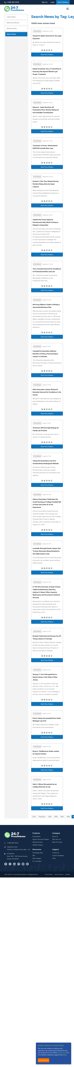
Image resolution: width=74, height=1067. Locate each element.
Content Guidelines (58, 855)
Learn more (62, 1053)
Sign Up (44, 2)
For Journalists (37, 861)
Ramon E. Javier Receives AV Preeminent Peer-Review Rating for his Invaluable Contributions (46, 110)
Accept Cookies (43, 1060)
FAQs (54, 858)
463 (49, 816)
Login (52, 2)
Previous (42, 816)
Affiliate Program (38, 845)
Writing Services (38, 842)
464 (55, 816)
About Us (55, 836)
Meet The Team (57, 842)
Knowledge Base (38, 853)
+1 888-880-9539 (11, 2)
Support (55, 849)
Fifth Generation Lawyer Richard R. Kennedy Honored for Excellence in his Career (47, 392)
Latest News (11, 17)
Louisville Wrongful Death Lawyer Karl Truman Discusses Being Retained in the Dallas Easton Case (47, 551)
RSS (34, 855)
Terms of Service (58, 874)
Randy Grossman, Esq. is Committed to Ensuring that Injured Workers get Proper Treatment (47, 71)
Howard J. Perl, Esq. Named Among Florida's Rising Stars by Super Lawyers (45, 184)
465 (62, 816)
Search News (11, 34)
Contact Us (55, 853)
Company (56, 833)
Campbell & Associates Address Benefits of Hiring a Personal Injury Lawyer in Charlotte (45, 353)
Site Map (67, 874)
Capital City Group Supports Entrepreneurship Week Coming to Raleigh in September (45, 222)
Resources (37, 849)
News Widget (37, 858)
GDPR (65, 1055)
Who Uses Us (56, 839)
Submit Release (62, 2)
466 (68, 816)
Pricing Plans (37, 836)
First (34, 816)
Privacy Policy (49, 874)
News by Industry (13, 22)
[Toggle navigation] (67, 9)
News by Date (12, 28)
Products (36, 833)
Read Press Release (47, 54)
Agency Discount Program (41, 839)
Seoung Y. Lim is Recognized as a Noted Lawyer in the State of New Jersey (45, 677)
